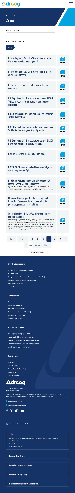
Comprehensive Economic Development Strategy (27, 277)
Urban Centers (13, 287)
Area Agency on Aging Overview (20, 334)
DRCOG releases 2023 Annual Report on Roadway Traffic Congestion (30, 115)
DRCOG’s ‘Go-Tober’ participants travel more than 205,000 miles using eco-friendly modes (30, 128)
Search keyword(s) (13, 30)
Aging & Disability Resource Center (21, 337)
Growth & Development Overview (21, 270)
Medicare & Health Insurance (19, 347)
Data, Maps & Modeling (17, 369)
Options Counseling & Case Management (23, 344)
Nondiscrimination (15, 401)
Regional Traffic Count (16, 315)
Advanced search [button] (16, 41)
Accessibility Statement (17, 405)
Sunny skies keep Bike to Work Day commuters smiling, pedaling (29, 215)
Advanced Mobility (15, 305)
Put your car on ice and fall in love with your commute (28, 86)
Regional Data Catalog (17, 455)
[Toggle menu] (71, 3)
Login (13, 444)
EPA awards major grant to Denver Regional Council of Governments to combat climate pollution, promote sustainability (28, 201)
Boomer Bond (13, 273)
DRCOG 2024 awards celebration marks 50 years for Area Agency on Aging (30, 168)
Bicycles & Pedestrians (16, 308)
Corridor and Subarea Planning (19, 312)
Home (8, 16)
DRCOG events (13, 375)
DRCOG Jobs (13, 365)
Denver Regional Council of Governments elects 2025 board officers (29, 73)
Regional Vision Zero (15, 318)
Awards (10, 362)
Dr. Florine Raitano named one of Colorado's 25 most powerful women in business (29, 182)
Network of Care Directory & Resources (23, 483)
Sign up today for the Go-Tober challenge (27, 154)
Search (16, 16)
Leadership (12, 372)
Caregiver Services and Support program (23, 340)
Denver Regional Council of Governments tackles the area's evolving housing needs (30, 59)
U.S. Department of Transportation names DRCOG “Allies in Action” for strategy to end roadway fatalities (30, 101)
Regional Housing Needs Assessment (22, 280)
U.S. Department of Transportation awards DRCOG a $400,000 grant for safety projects (30, 142)
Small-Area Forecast (15, 283)
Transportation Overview (17, 302)
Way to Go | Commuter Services (20, 465)
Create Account (16, 447)
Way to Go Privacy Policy (18, 474)
